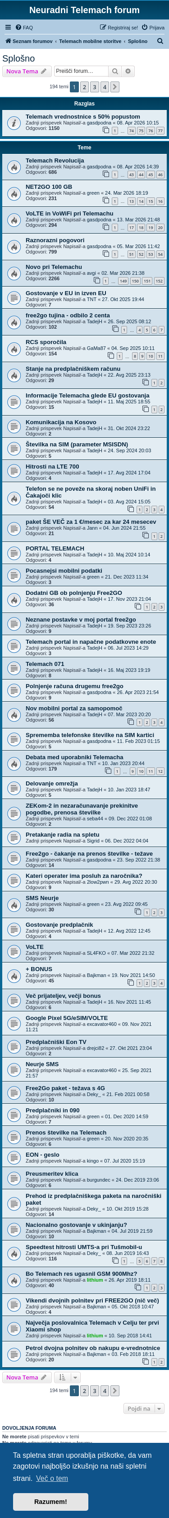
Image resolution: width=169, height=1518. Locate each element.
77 (160, 131)
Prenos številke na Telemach (66, 1132)
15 (150, 201)
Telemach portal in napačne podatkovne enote (91, 641)
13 (131, 201)
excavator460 (102, 1024)
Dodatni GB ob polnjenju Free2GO (74, 592)
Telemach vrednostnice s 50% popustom (83, 116)
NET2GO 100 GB (49, 186)
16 (160, 201)
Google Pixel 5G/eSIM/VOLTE (67, 1018)
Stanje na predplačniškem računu (73, 368)
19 (150, 227)
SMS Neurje (42, 898)
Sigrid (93, 840)
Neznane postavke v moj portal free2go (81, 619)
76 (150, 131)
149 (123, 281)
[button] (114, 86)
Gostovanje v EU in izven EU (66, 293)
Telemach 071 (45, 664)
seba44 (95, 818)
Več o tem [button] (52, 1478)
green (93, 193)
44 (141, 174)
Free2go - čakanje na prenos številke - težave (89, 853)
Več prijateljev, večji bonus (63, 995)
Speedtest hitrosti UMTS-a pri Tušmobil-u (84, 1247)
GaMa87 (96, 348)
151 (147, 281)
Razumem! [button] (50, 1501)
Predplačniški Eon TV (56, 1042)
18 (141, 227)
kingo (93, 1161)
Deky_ (94, 1094)
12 (160, 771)
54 (160, 254)
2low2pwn (98, 882)
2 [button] (84, 87)
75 (141, 131)
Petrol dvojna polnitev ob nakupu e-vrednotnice (93, 1348)
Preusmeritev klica (52, 1173)
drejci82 (96, 1048)
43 (131, 174)
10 (150, 356)
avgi (91, 273)
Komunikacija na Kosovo (61, 422)
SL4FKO (96, 953)
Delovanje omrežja (52, 783)
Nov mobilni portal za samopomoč (74, 708)
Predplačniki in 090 (52, 1110)
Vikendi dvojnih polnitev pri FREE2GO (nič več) (92, 1300)
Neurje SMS (42, 1064)
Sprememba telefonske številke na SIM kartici (90, 735)
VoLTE (35, 946)
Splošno (18, 58)
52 (141, 254)
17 (131, 227)
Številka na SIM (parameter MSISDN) (77, 444)
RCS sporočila (46, 342)
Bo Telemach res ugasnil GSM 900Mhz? (81, 1273)
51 (131, 254)
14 (141, 201)
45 (150, 174)
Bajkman (96, 975)
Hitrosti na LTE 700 (52, 466)
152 (159, 281)
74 (131, 131)
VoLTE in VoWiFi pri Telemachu (70, 213)
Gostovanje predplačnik (59, 924)
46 (160, 174)
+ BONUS (39, 969)
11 (160, 356)
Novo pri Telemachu (54, 266)
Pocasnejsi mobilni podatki (64, 570)
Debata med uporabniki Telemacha (74, 757)
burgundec (98, 1180)
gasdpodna (99, 122)
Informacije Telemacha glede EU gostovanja (88, 395)
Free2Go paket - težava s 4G (65, 1088)
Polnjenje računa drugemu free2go (74, 686)
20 (160, 227)
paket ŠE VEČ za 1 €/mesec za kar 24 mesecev (91, 521)
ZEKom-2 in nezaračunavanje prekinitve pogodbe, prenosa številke (82, 809)
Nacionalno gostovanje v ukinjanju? (76, 1224)
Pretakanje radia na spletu (62, 834)
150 (135, 281)
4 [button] (104, 87)
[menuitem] (24, 27)
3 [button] (94, 87)
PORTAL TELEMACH (55, 548)
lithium (95, 1280)
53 (150, 254)
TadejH (94, 321)
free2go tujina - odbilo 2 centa (68, 315)
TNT (91, 299)
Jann (92, 528)
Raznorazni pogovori (55, 240)
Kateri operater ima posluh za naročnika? (84, 875)
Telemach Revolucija (55, 160)
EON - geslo (42, 1154)
